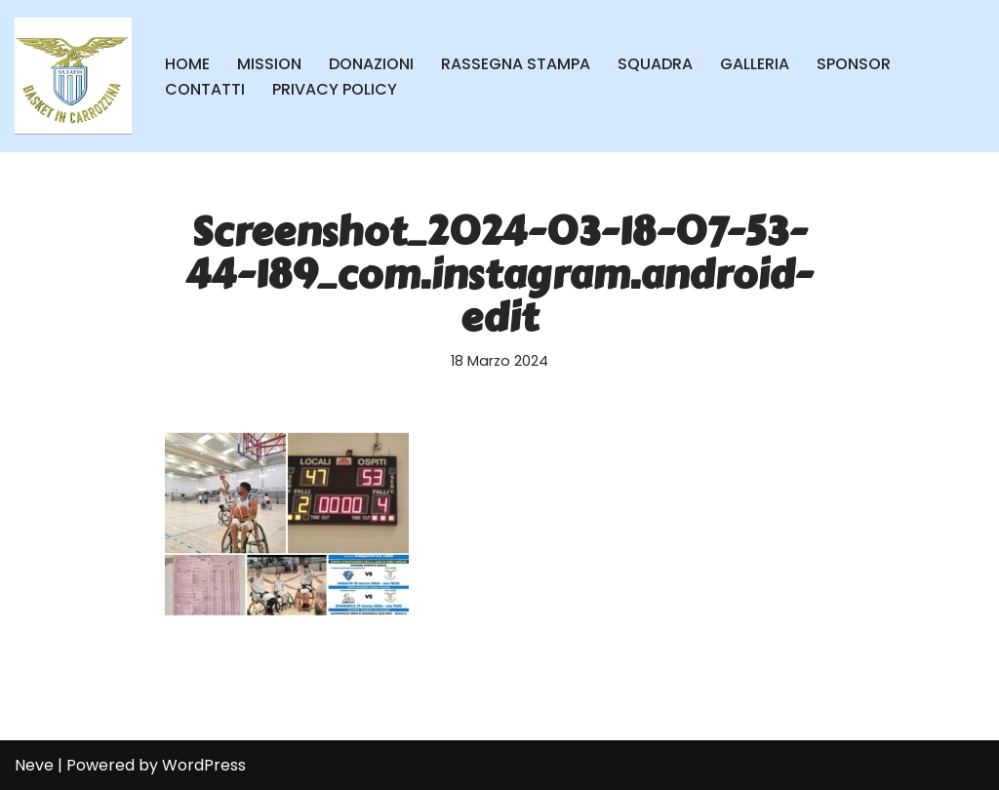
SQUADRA (655, 64)
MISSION (269, 64)
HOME (187, 64)
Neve (34, 765)
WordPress (204, 765)
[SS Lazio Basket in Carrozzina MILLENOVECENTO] (73, 76)
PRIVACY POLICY (334, 89)
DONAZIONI (371, 64)
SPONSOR (854, 64)
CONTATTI (205, 89)
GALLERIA (754, 64)
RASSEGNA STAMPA (515, 64)
